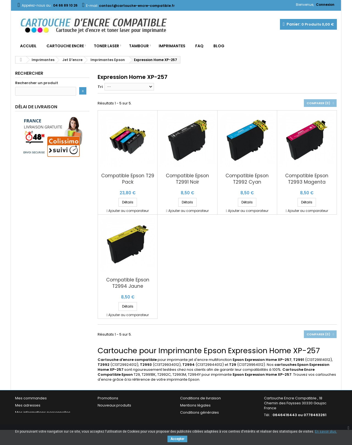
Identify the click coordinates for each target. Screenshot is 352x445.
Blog (218, 46)
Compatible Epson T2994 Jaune (127, 283)
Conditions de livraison (200, 398)
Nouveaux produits (114, 405)
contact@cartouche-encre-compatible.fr (298, 424)
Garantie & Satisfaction (200, 419)
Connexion (325, 4)
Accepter (177, 439)
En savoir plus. (326, 431)
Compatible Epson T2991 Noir (187, 179)
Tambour (139, 46)
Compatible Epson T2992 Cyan (247, 179)
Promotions (108, 398)
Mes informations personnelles (42, 412)
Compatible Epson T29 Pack (127, 179)
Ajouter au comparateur (128, 210)
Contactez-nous (112, 419)
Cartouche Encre (65, 46)
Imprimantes (172, 46)
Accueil (28, 46)
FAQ (199, 46)
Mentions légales (195, 405)
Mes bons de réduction (35, 419)
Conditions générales (199, 412)
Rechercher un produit (36, 83)
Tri (100, 86)
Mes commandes (31, 398)
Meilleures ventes (113, 412)
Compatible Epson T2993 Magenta (306, 179)
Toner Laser (106, 46)
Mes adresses (27, 405)
